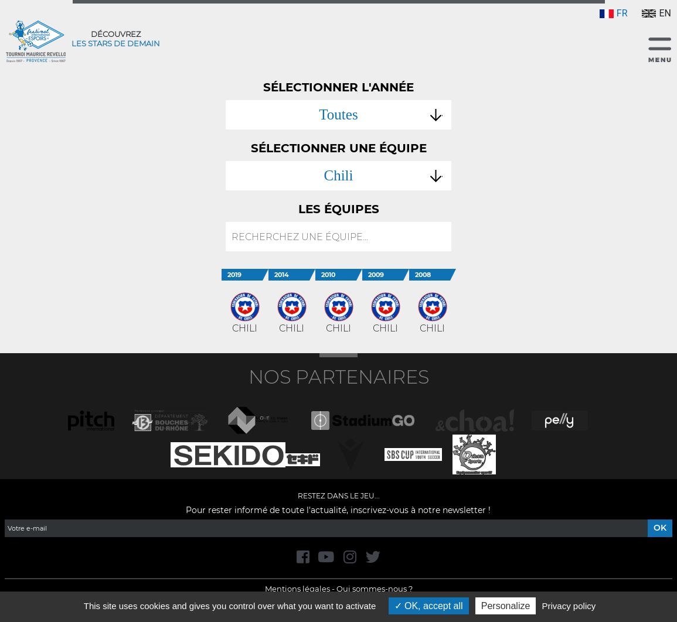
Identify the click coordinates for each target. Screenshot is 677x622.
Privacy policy (569, 606)
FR (614, 13)
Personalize (505, 606)
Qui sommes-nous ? (374, 588)
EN (656, 13)
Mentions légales (297, 588)
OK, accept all (428, 606)
